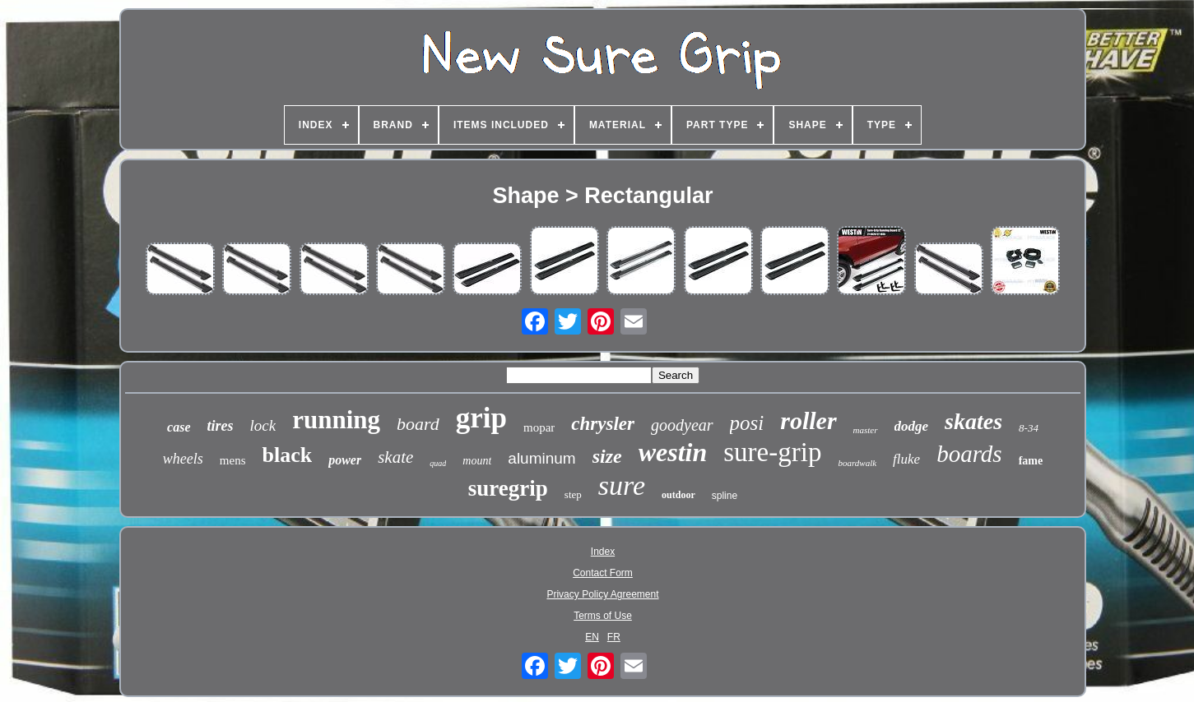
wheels (183, 458)
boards (969, 454)
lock (263, 425)
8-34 (1028, 428)
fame (1031, 461)
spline (724, 495)
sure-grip (772, 452)
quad (438, 463)
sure (621, 485)
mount (476, 461)
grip (481, 418)
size (607, 456)
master (865, 430)
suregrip (508, 488)
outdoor (678, 495)
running (336, 419)
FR (613, 637)
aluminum (541, 458)
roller (808, 420)
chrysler (602, 423)
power (344, 460)
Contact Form (603, 573)
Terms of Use (603, 615)
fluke (906, 459)
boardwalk (857, 463)
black (287, 455)
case (178, 427)
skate (395, 457)
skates (973, 421)
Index (603, 551)
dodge (911, 426)
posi (747, 423)
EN (592, 637)
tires (220, 426)
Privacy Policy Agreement (602, 594)
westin (673, 452)
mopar (539, 427)
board (418, 423)
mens (233, 460)
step (573, 494)
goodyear (682, 425)
